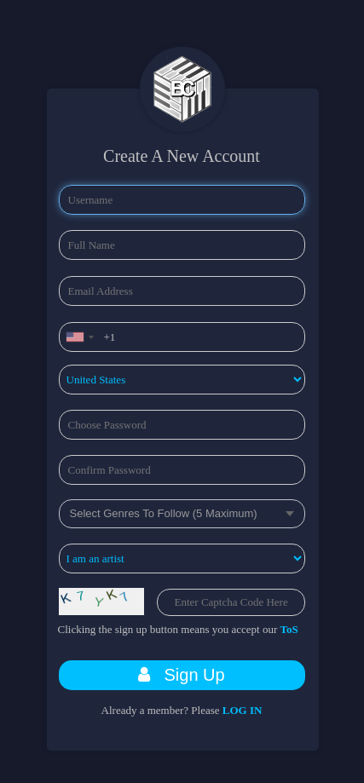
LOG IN (242, 710)
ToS (289, 629)
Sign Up (181, 674)
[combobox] (79, 337)
